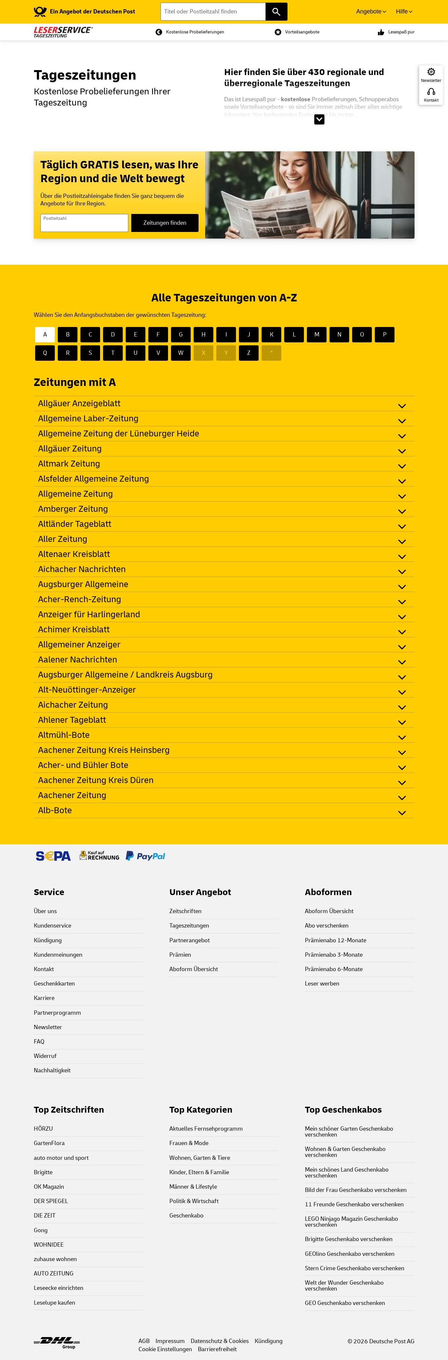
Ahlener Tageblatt (72, 720)
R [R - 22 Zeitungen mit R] (68, 353)
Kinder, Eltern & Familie (199, 1172)
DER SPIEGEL (51, 1201)
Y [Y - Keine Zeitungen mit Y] (226, 353)
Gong (41, 1230)
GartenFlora (49, 1143)
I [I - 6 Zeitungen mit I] (226, 334)
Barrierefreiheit (217, 1349)
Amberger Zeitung (73, 509)
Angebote (368, 11)
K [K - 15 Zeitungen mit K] (271, 334)
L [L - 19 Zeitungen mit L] (294, 334)
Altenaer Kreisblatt (74, 554)
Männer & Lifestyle (193, 1187)
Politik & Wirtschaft (194, 1201)
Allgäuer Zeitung (70, 448)
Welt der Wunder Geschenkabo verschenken (344, 1286)
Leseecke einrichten (58, 1288)
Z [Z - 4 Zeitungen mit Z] (248, 353)
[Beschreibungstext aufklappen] (319, 119)
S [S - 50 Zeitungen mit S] (90, 353)
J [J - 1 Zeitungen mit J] (248, 334)
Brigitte (43, 1172)
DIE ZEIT (44, 1215)
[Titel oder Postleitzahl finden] (224, 12)
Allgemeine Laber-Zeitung (88, 418)
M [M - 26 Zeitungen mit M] (316, 334)
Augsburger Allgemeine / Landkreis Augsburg (125, 674)
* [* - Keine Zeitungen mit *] (271, 353)
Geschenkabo (186, 1215)
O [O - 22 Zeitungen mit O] (362, 334)
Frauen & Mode (188, 1143)
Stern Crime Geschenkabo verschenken (354, 1268)
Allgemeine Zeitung (75, 493)
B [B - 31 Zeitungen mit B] (68, 334)
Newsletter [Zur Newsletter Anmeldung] (431, 80)
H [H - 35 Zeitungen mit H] (204, 334)
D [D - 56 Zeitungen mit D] (113, 334)
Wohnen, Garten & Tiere (199, 1158)
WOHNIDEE (49, 1245)
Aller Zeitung (62, 539)
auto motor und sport (61, 1158)
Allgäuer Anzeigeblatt (79, 403)
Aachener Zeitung (72, 795)
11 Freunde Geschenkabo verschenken (354, 1204)
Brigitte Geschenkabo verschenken (349, 1239)
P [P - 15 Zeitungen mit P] (385, 334)
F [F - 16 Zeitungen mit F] (158, 334)
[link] (84, 12)
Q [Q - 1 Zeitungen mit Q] (45, 353)
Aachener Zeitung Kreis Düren (96, 780)
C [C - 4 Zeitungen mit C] (90, 334)
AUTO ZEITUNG (54, 1273)
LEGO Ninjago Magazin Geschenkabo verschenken (351, 1222)
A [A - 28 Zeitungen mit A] (45, 334)
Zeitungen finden (164, 223)
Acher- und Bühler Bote (83, 765)
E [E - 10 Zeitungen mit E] (135, 334)
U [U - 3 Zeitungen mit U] (136, 353)
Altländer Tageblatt (74, 524)
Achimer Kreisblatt (74, 629)
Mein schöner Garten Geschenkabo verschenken (349, 1132)
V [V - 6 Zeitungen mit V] (158, 353)
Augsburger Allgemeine (83, 584)
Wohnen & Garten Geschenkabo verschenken (345, 1152)
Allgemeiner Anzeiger (79, 644)
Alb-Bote (55, 810)
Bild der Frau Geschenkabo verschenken (356, 1190)
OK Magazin (49, 1187)
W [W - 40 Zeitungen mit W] (180, 353)
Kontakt (431, 100)
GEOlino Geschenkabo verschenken (350, 1254)
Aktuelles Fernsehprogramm (206, 1129)
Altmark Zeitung (69, 463)
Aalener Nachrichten (77, 659)
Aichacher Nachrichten (82, 569)
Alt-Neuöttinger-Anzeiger (87, 689)
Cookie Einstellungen (165, 1349)
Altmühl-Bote (64, 735)
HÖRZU (43, 1129)
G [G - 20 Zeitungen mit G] (181, 334)
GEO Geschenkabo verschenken (345, 1303)
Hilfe (402, 11)
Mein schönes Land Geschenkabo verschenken (347, 1172)
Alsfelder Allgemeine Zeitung (93, 478)
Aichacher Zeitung (73, 704)
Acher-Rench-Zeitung (79, 599)
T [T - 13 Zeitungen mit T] (113, 353)
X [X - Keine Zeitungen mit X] (203, 353)
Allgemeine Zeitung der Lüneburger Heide (118, 433)
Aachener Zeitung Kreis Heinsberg (104, 750)
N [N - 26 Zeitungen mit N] (339, 334)
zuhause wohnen (55, 1259)
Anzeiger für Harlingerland (89, 614)
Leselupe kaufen (54, 1303)
